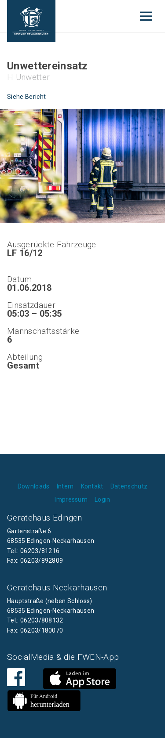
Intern (65, 486)
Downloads (34, 486)
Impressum (71, 499)
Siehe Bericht (26, 96)
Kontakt (92, 486)
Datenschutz (129, 486)
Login (102, 499)
